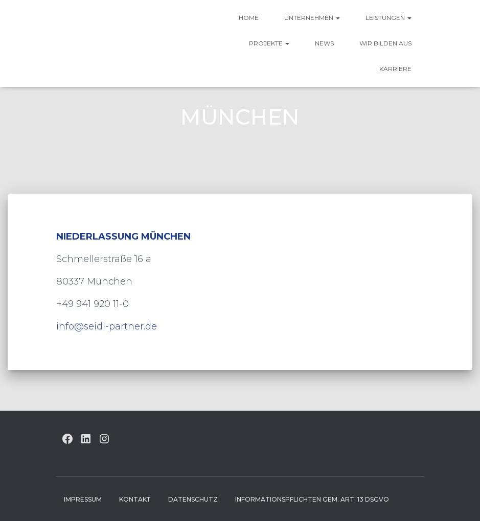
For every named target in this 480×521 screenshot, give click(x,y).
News (324, 43)
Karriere (395, 69)
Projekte (269, 43)
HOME (249, 17)
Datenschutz (193, 499)
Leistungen (388, 17)
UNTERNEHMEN (312, 17)
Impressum (83, 499)
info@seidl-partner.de (106, 326)
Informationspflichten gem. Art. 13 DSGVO (312, 499)
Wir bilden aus (385, 43)
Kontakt (135, 499)
